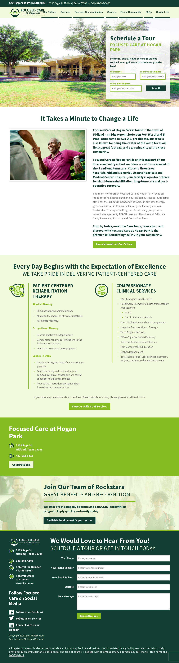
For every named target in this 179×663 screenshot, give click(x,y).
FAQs (149, 12)
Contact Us (162, 12)
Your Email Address (120, 83)
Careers (111, 12)
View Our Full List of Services (89, 406)
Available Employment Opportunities (69, 520)
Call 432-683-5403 (100, 3)
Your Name (116, 71)
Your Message (66, 596)
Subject (69, 586)
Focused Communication (89, 12)
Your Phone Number (150, 71)
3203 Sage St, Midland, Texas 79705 (68, 3)
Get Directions (21, 464)
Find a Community (131, 12)
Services (65, 12)
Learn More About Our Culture (114, 244)
